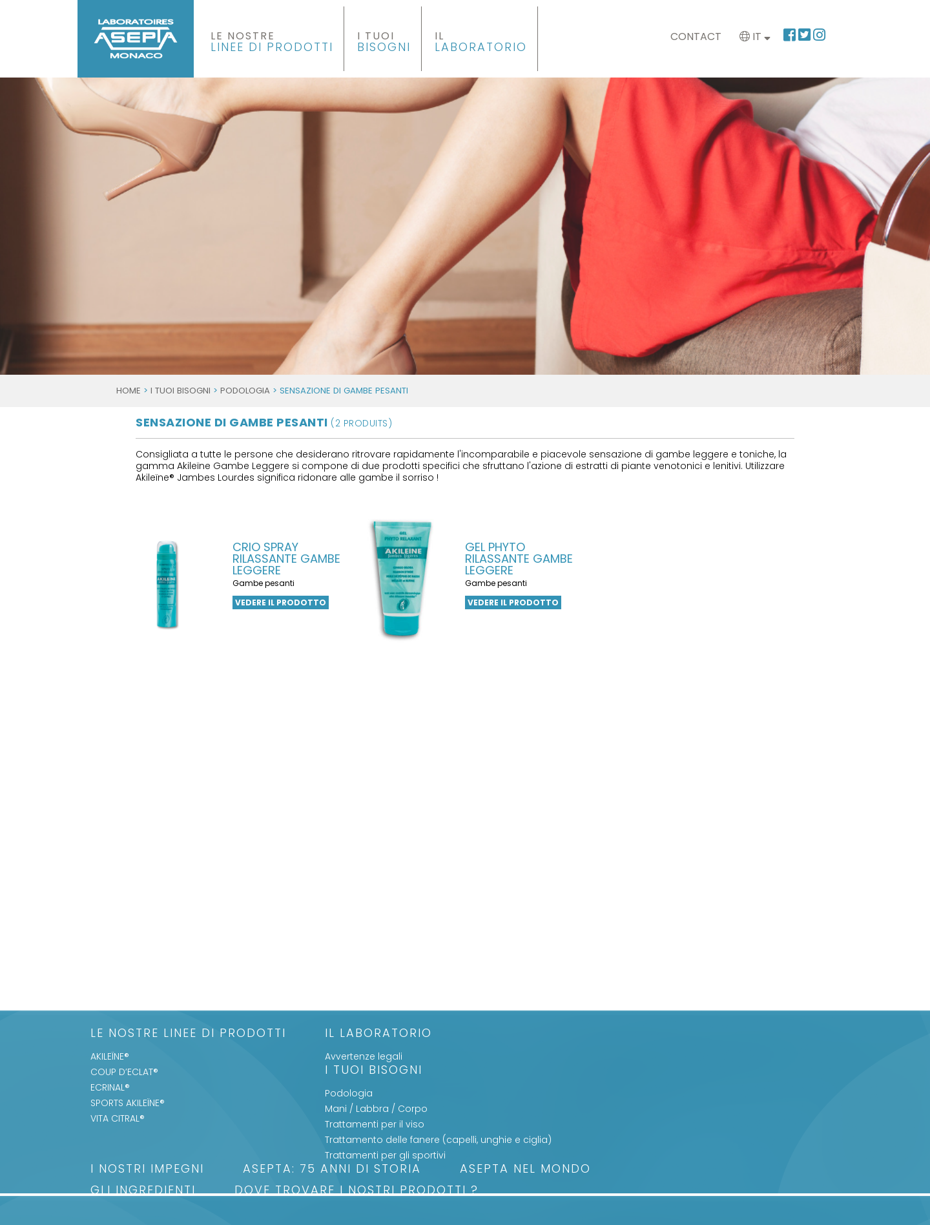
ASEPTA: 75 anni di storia (332, 1170)
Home (128, 390)
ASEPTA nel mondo (525, 1170)
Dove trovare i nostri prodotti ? (356, 1191)
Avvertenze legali (363, 1056)
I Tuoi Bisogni (180, 390)
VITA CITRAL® (117, 1118)
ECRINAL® (110, 1087)
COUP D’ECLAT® (124, 1071)
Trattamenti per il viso (374, 1124)
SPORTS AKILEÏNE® (127, 1102)
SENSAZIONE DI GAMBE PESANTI (264, 422)
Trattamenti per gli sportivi (385, 1155)
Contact (695, 36)
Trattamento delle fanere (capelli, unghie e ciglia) (438, 1139)
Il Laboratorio (378, 1034)
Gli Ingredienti (143, 1191)
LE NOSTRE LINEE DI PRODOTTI (188, 1034)
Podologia (245, 390)
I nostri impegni (147, 1170)
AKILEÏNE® (109, 1056)
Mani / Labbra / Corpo (376, 1108)
